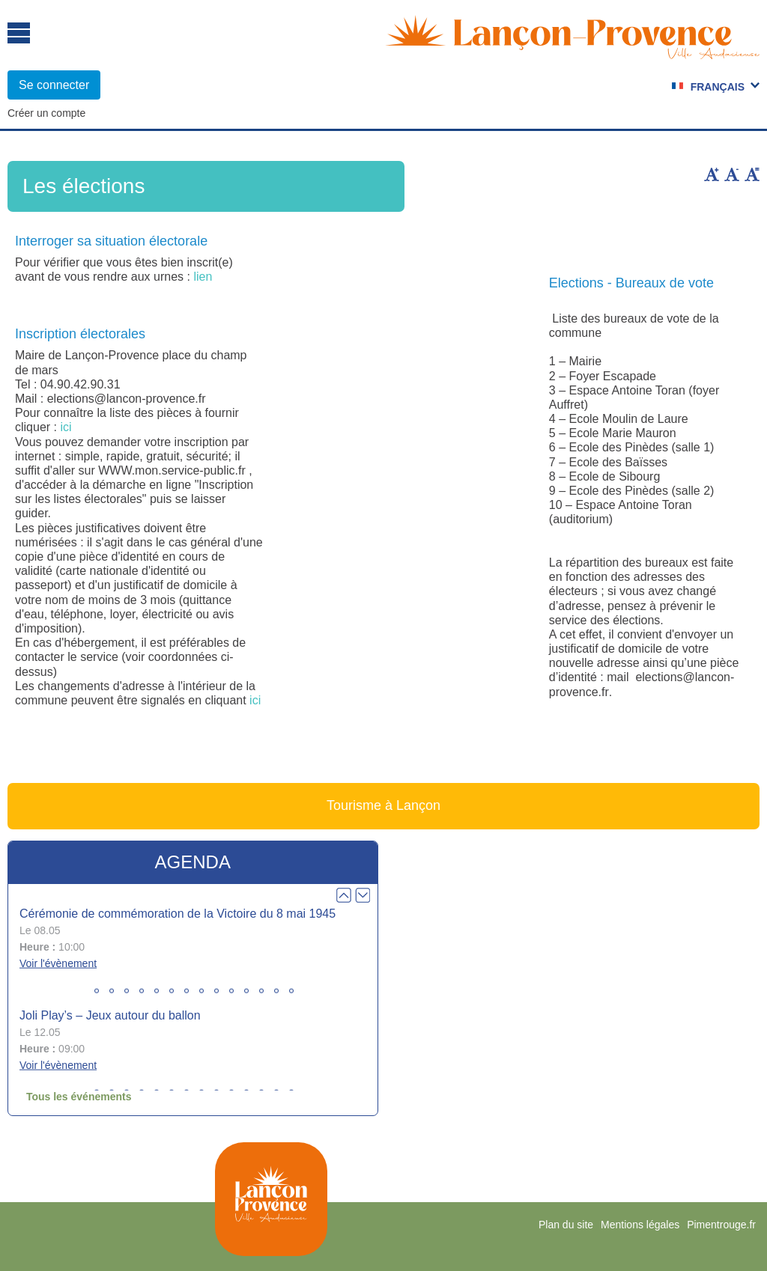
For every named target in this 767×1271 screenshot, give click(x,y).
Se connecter (54, 85)
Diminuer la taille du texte (731, 174)
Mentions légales (640, 1225)
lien (202, 276)
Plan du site (566, 1225)
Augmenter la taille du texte (711, 174)
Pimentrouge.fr (721, 1225)
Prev (343, 895)
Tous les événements (79, 1097)
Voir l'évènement (58, 963)
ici (65, 427)
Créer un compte (46, 113)
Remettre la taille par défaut (752, 174)
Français (718, 87)
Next (362, 895)
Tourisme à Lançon (383, 805)
